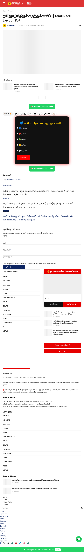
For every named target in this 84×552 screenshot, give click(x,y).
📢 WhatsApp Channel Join (42, 106)
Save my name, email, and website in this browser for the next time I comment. (30, 263)
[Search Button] (82, 508)
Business (6, 285)
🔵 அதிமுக (22, 128)
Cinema (5, 289)
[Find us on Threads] (8, 543)
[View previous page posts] (40, 97)
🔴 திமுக (21, 134)
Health (5, 306)
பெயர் (5, 243)
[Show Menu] (4, 3)
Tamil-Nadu (40, 25)
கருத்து (5, 236)
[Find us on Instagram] (24, 543)
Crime (5, 293)
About (5, 500)
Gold (5, 302)
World (5, 331)
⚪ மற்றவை (22, 151)
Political (10, 11)
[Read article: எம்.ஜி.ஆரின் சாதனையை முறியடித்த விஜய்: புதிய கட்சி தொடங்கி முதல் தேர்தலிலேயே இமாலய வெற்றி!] (48, 332)
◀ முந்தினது (53, 304)
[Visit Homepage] (15, 3)
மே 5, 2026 (17, 91)
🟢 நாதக (21, 139)
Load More (62, 351)
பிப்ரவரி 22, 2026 (24, 25)
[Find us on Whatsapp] (12, 543)
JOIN (58, 550)
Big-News (6, 281)
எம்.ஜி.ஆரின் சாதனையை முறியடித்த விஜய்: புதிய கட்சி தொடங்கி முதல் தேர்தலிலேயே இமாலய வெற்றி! (66, 332)
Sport (5, 318)
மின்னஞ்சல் (7, 250)
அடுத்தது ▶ (71, 304)
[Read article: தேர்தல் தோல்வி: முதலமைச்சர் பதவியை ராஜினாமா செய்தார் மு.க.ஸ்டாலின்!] (48, 86)
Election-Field (9, 297)
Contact (5, 504)
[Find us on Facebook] (0, 543)
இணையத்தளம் (8, 257)
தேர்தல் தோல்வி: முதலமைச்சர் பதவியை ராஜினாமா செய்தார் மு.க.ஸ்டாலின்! (67, 85)
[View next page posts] (44, 97)
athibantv (12, 25)
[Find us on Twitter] (4, 543)
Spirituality (8, 314)
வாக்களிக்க (23, 157)
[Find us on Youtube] (16, 543)
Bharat (6, 277)
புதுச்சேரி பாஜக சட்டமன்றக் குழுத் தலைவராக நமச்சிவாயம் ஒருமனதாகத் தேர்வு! (26, 86)
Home (4, 11)
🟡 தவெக (21, 145)
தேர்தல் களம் (4, 541)
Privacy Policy (7, 502)
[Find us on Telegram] (20, 543)
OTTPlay (3, 536)
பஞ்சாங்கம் (3, 514)
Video (5, 327)
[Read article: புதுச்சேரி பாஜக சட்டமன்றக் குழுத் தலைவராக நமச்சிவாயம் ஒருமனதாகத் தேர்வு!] (7, 86)
